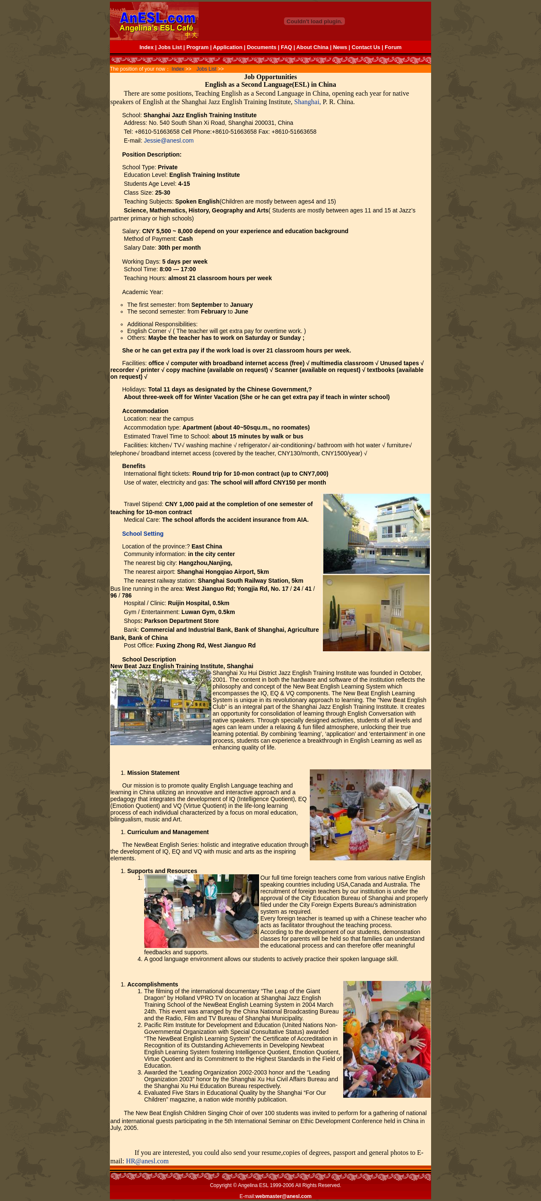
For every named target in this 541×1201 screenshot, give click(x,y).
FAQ (287, 47)
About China (312, 47)
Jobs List (170, 47)
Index (146, 47)
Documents (261, 47)
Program (197, 47)
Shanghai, (307, 101)
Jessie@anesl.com (169, 140)
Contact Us (366, 47)
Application (228, 47)
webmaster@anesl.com (283, 1196)
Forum (393, 47)
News (340, 47)
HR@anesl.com (147, 1161)
